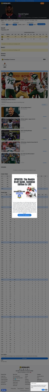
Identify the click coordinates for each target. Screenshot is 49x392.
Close (46, 389)
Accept (43, 389)
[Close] (47, 383)
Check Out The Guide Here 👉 (24, 215)
